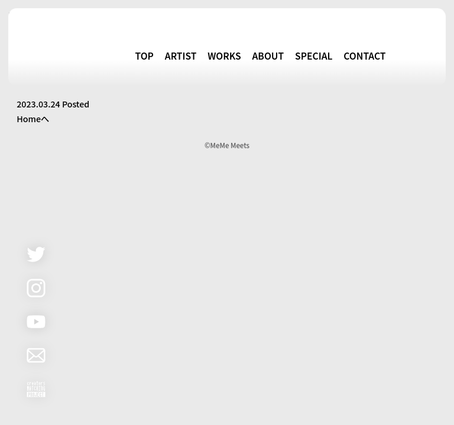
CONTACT (364, 56)
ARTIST (181, 56)
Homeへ (33, 118)
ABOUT (268, 56)
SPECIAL (313, 56)
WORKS (224, 56)
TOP (144, 56)
